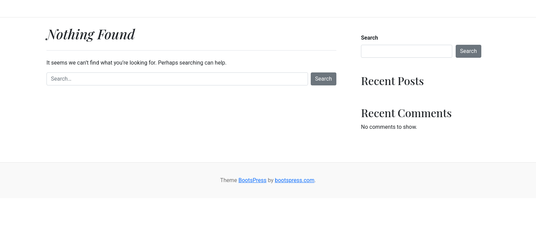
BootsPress (252, 180)
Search (323, 79)
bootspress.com (294, 180)
